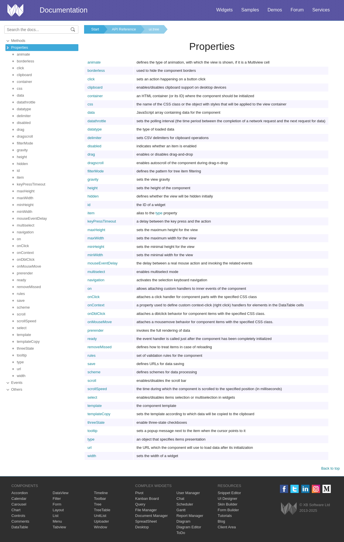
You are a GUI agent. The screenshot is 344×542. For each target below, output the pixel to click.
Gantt (181, 510)
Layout (58, 510)
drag (20, 129)
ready (21, 280)
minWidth (24, 211)
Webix (289, 508)
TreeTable (102, 510)
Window (100, 527)
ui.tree (154, 29)
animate (23, 54)
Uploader (101, 521)
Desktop (142, 527)
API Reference (124, 29)
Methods (18, 40)
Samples (250, 9)
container (24, 82)
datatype (24, 109)
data (20, 95)
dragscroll (25, 136)
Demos (275, 9)
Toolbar (100, 498)
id (18, 170)
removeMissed (29, 287)
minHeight (25, 205)
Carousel (18, 504)
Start (95, 29)
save (21, 300)
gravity (22, 150)
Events (17, 382)
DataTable (19, 527)
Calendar (19, 498)
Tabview (59, 527)
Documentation (63, 10)
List (55, 516)
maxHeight (25, 191)
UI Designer (227, 498)
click (20, 68)
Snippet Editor (229, 493)
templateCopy (28, 341)
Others (16, 389)
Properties (19, 47)
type (20, 362)
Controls (18, 516)
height (22, 157)
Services (321, 9)
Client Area (227, 527)
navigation (25, 232)
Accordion (19, 493)
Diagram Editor (188, 527)
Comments (20, 521)
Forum (297, 9)
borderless (25, 61)
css (20, 88)
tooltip (22, 355)
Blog (221, 521)
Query (140, 504)
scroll (21, 314)
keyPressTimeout (31, 184)
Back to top (330, 468)
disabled (23, 123)
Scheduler (184, 504)
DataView (60, 493)
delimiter (24, 116)
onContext (25, 252)
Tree (97, 504)
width (21, 376)
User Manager (188, 493)
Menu (57, 521)
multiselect (25, 225)
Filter (57, 498)
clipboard (24, 75)
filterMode (25, 143)
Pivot (139, 493)
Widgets (224, 9)
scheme (23, 307)
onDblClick (25, 259)
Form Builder (228, 510)
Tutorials (225, 516)
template (24, 335)
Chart (16, 510)
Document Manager (151, 516)
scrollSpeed (26, 321)
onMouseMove (29, 266)
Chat (180, 498)
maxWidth (25, 198)
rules (21, 294)
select (22, 328)
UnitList (100, 516)
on (19, 239)
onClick (23, 246)
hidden (22, 164)
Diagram (183, 521)
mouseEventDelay (32, 218)
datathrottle (26, 102)
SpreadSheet (146, 521)
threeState (25, 348)
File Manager (146, 510)
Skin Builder (227, 504)
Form (57, 504)
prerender (25, 273)
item (20, 177)
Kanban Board (147, 498)
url (19, 369)
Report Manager (189, 516)
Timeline (101, 493)
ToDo (180, 533)
